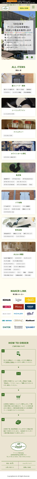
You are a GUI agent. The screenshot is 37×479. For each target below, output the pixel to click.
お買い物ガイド (10, 467)
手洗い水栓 (27, 275)
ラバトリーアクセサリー (9, 272)
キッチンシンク (27, 258)
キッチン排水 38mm (17, 261)
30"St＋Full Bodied (9, 184)
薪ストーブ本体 (20, 89)
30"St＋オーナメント (9, 181)
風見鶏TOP (7, 179)
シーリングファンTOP (9, 114)
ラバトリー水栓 (7, 266)
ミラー (19, 272)
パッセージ (6, 209)
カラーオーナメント (21, 181)
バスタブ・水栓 (7, 269)
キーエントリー (16, 206)
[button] (27, 57)
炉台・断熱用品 (27, 92)
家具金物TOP (7, 233)
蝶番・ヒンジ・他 (26, 209)
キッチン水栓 (7, 261)
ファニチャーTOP (8, 135)
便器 (24, 272)
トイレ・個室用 (26, 206)
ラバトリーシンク (20, 263)
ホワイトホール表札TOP (9, 157)
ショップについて (27, 463)
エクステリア (18, 258)
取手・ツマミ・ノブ (28, 233)
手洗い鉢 (30, 272)
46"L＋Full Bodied (22, 184)
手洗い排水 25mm (8, 275)
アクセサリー (7, 92)
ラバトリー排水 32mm (19, 266)
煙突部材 (29, 89)
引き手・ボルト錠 (16, 209)
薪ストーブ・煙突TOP (9, 89)
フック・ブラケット (20, 236)
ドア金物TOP (7, 206)
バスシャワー (16, 269)
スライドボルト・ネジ (9, 236)
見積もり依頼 (24, 8)
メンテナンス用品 (17, 92)
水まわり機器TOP (8, 258)
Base (31, 184)
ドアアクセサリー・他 (9, 212)
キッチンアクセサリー (9, 263)
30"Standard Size (27, 179)
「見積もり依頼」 (9, 362)
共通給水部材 (19, 275)
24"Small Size (16, 179)
